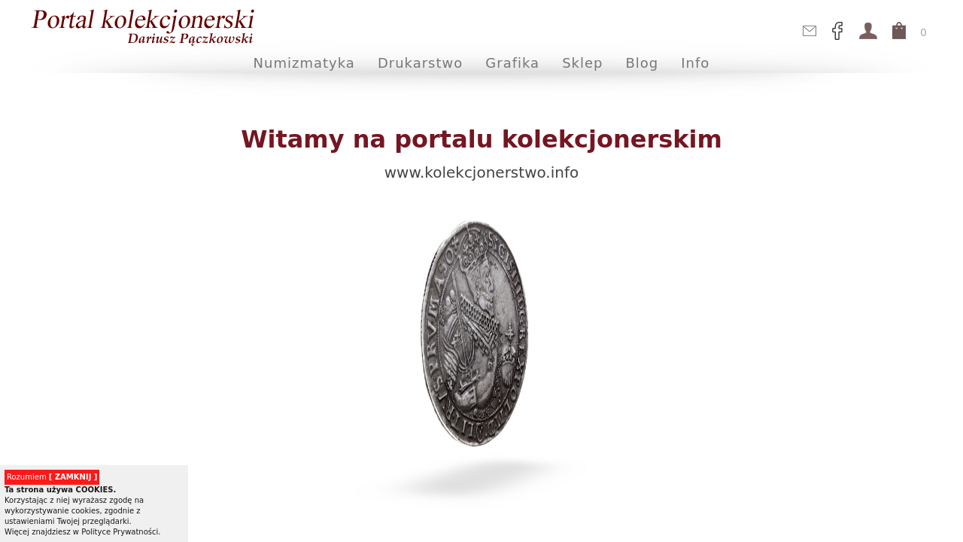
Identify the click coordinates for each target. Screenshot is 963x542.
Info (695, 63)
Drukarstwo (420, 63)
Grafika (512, 63)
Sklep (582, 63)
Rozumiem (52, 477)
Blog (642, 63)
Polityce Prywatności (119, 532)
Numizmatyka (304, 63)
